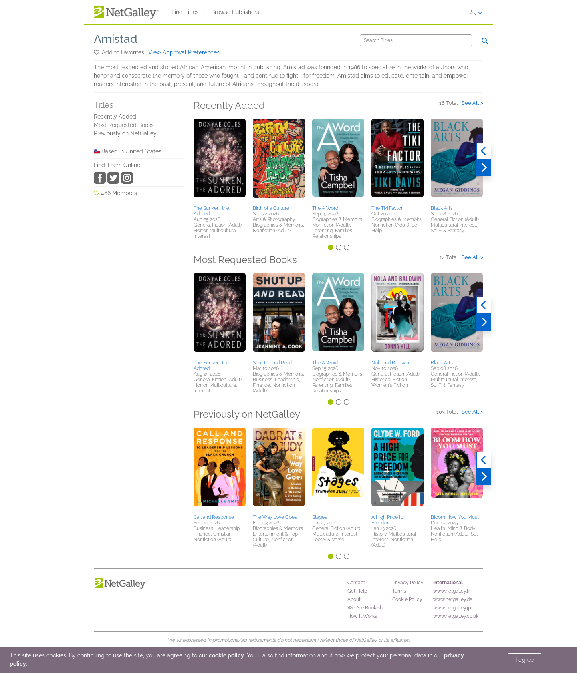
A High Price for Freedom (388, 520)
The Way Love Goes (275, 517)
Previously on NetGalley (125, 133)
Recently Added (115, 116)
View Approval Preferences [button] (184, 52)
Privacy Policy (408, 582)
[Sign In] (476, 12)
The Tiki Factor (387, 208)
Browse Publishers (235, 12)
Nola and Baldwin (390, 363)
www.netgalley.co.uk (455, 616)
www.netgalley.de (452, 599)
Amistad (115, 39)
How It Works (362, 616)
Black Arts (442, 208)
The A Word (325, 208)
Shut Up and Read (272, 363)
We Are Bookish (365, 608)
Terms (399, 591)
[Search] (416, 40)
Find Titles (185, 12)
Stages (319, 517)
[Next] (483, 167)
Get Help (357, 591)
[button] (97, 52)
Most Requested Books (124, 125)
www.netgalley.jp (452, 608)
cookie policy (226, 655)
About (354, 599)
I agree (525, 660)
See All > (472, 103)
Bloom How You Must (455, 517)
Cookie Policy (407, 599)
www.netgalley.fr (451, 591)
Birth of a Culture (271, 208)
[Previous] (483, 151)
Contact (356, 582)
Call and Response (214, 517)
